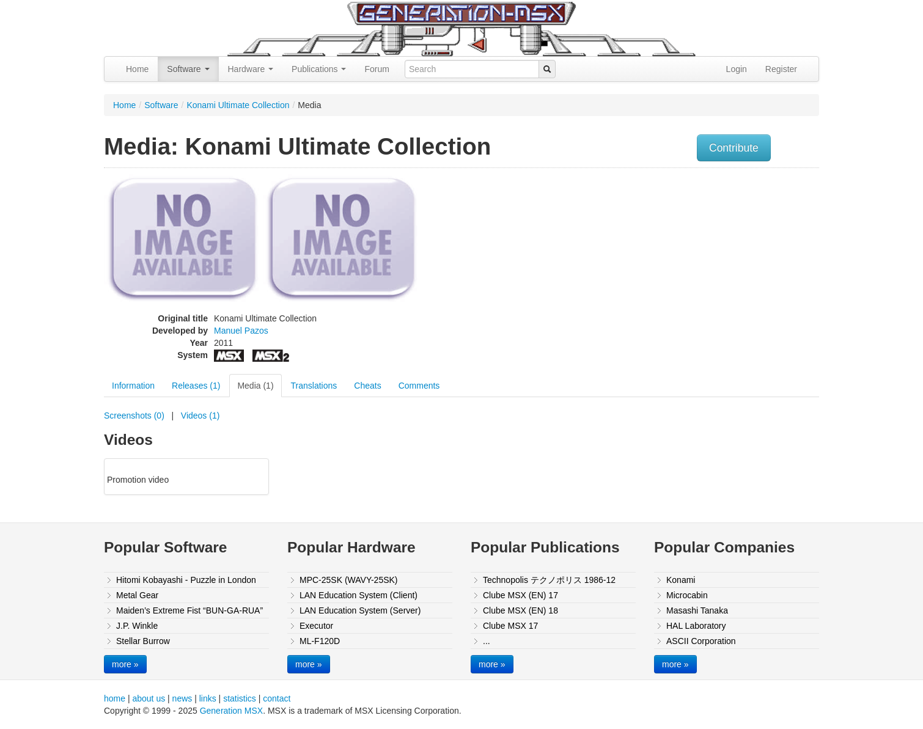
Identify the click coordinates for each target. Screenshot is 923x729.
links (207, 698)
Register (781, 69)
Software (188, 69)
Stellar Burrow (143, 641)
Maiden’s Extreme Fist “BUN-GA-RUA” (189, 610)
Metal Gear (137, 595)
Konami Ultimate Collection (237, 105)
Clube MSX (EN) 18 (520, 610)
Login (736, 69)
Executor (316, 626)
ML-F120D (320, 641)
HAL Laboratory (696, 626)
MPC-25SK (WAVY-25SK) (349, 580)
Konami (680, 580)
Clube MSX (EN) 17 (520, 595)
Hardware (251, 69)
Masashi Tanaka (697, 610)
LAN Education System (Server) (360, 610)
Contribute (734, 148)
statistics (239, 698)
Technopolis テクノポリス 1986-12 (549, 580)
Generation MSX (231, 711)
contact (276, 698)
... (486, 641)
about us (148, 698)
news (182, 698)
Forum (376, 69)
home (114, 698)
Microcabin (687, 595)
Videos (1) (200, 415)
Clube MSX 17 (510, 626)
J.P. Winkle (137, 626)
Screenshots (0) (134, 415)
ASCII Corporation (701, 641)
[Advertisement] (695, 259)
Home (137, 69)
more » (125, 664)
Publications (319, 69)
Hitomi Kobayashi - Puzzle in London (186, 580)
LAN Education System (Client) (358, 595)
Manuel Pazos (241, 330)
